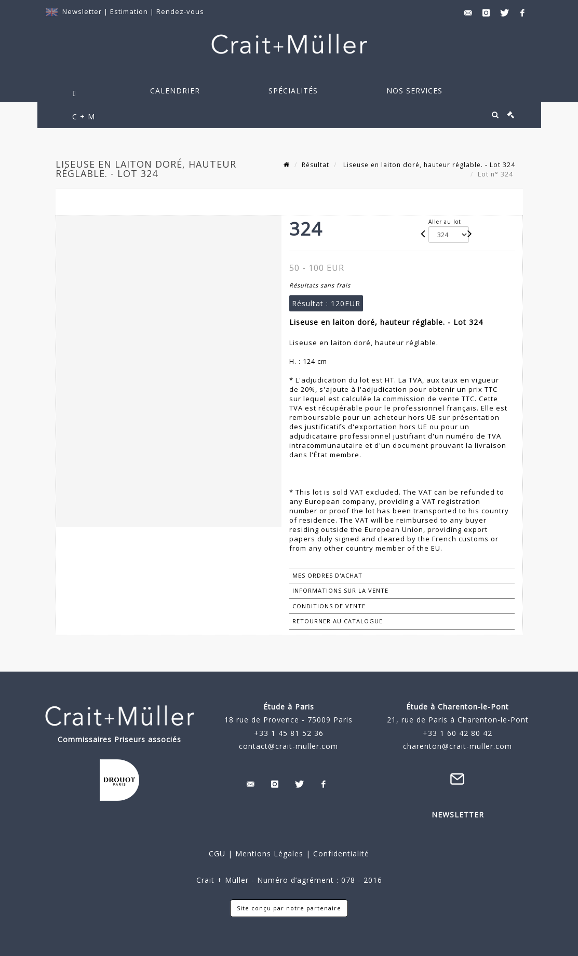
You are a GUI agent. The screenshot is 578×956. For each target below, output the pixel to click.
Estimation (130, 11)
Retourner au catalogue (337, 621)
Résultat (315, 164)
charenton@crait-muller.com (457, 746)
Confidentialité (340, 853)
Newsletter (82, 11)
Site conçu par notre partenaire (289, 908)
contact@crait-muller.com (288, 746)
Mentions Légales (269, 853)
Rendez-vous (180, 11)
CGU (217, 853)
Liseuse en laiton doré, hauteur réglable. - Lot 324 (428, 164)
